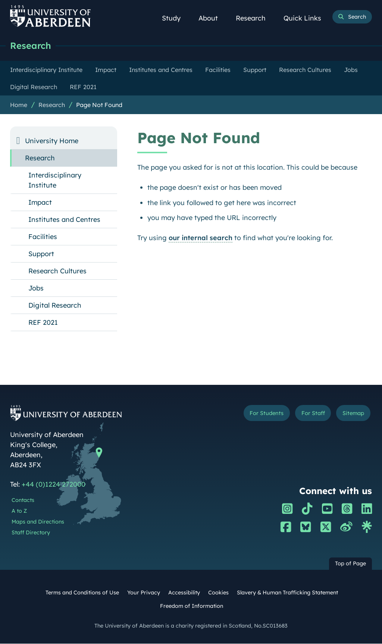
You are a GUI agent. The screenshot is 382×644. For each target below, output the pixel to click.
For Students (257, 414)
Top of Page (350, 563)
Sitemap (351, 414)
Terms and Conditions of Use (82, 593)
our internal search (200, 238)
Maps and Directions (38, 522)
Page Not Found (99, 105)
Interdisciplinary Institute (54, 180)
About (212, 18)
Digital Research (54, 305)
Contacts (23, 500)
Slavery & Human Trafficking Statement (287, 593)
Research (255, 18)
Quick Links (306, 18)
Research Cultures (57, 271)
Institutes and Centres (64, 220)
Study (175, 18)
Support (41, 254)
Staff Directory (31, 533)
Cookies (218, 593)
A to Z (19, 511)
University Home (51, 141)
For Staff (308, 414)
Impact (40, 202)
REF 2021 (43, 322)
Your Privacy (143, 593)
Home (18, 105)
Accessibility (184, 593)
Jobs (36, 288)
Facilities (42, 237)
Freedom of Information (191, 606)
